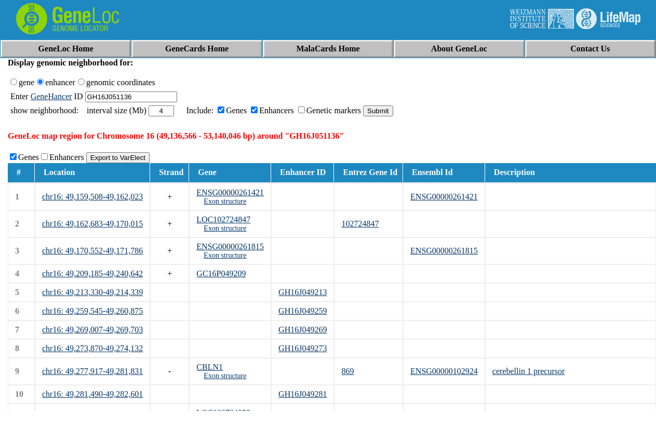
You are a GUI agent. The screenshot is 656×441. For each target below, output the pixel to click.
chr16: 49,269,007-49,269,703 (92, 329)
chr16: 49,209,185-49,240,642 (92, 273)
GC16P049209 (221, 273)
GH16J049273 (302, 348)
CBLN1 (209, 367)
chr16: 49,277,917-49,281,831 (92, 371)
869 (347, 371)
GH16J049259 (302, 310)
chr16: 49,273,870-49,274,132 (92, 348)
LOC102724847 (223, 219)
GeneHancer (51, 96)
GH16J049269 (302, 329)
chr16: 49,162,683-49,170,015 (92, 223)
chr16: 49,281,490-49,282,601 (92, 394)
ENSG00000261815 (230, 246)
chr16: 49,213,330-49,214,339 (92, 292)
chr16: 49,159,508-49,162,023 (92, 196)
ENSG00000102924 (444, 371)
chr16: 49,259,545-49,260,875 (92, 310)
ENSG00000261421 (230, 192)
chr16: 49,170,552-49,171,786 (92, 250)
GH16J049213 (302, 292)
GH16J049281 (302, 394)
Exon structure (225, 201)
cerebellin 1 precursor (528, 371)
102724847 (360, 223)
